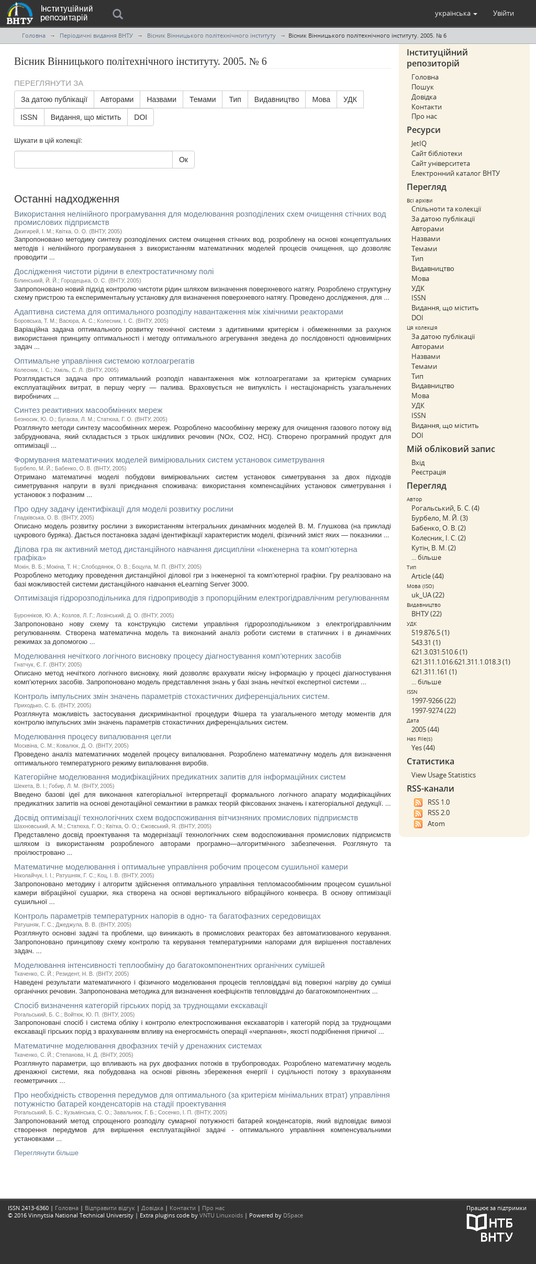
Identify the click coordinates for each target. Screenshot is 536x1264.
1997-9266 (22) (433, 700)
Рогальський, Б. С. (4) (445, 508)
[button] (456, 13)
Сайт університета (440, 163)
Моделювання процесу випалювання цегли (92, 736)
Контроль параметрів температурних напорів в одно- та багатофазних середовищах (167, 915)
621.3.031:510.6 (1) (439, 652)
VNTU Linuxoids (221, 1215)
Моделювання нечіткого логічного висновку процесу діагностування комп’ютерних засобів (177, 655)
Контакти (426, 106)
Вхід (418, 462)
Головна (34, 35)
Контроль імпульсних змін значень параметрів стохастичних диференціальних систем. (172, 696)
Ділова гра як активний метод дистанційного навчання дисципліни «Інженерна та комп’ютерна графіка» (186, 553)
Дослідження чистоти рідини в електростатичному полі (114, 271)
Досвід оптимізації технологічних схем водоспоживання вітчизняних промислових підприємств (186, 817)
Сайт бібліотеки (436, 153)
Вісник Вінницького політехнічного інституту (211, 35)
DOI (140, 117)
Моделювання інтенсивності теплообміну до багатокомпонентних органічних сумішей (169, 965)
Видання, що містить (86, 117)
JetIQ (419, 143)
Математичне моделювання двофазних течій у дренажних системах (138, 1045)
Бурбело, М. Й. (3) (439, 518)
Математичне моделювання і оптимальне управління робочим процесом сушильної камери (181, 866)
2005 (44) (425, 729)
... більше (426, 557)
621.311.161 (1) (434, 671)
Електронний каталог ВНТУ (455, 173)
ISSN (29, 117)
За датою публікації (54, 99)
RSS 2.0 (430, 813)
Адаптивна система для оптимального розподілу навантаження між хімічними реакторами (178, 311)
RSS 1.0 (430, 802)
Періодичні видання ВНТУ (96, 35)
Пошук (422, 87)
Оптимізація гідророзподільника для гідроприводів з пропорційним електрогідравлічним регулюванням (201, 597)
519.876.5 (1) (430, 632)
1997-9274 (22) (433, 710)
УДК (350, 99)
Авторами (117, 99)
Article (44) (427, 576)
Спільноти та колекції (446, 208)
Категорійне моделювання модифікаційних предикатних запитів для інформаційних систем (179, 776)
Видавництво (276, 99)
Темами (202, 99)
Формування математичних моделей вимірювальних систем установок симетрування (169, 459)
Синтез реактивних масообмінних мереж (88, 409)
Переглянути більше (46, 1153)
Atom (428, 824)
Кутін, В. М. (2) (433, 547)
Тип (235, 99)
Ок (183, 159)
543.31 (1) (426, 642)
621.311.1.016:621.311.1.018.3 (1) (460, 662)
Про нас (424, 116)
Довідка (424, 96)
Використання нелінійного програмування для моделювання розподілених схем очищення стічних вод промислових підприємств (200, 218)
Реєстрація (428, 472)
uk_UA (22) (427, 595)
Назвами (161, 99)
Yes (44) (423, 747)
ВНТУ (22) (426, 613)
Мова (321, 99)
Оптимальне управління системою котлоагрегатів (104, 360)
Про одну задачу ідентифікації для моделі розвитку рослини (123, 508)
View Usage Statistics (443, 775)
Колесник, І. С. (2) (438, 538)
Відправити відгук (110, 1208)
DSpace (293, 1215)
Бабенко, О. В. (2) (438, 528)
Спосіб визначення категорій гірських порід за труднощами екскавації (140, 1005)
